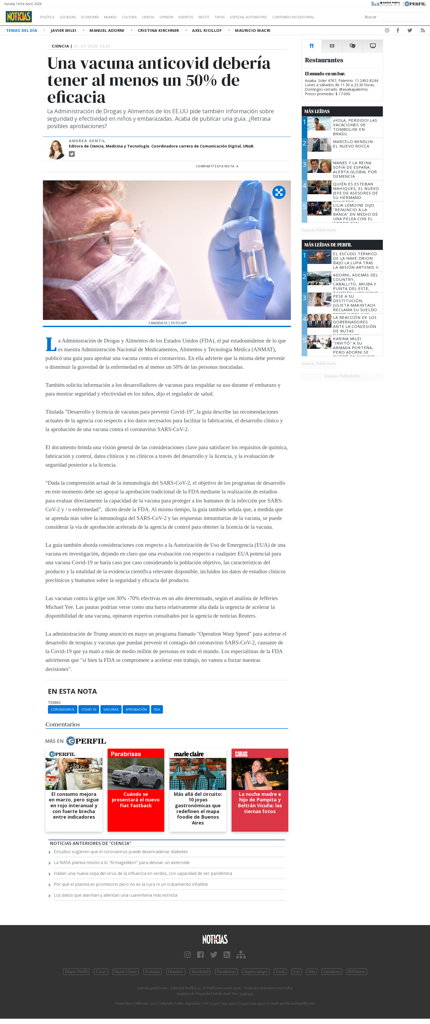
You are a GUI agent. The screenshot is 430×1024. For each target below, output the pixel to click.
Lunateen (331, 971)
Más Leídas (317, 111)
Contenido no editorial (338, 17)
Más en (75, 740)
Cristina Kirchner (159, 30)
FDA (157, 709)
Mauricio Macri (253, 30)
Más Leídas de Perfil (328, 245)
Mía (311, 971)
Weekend (200, 971)
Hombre (175, 971)
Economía (99, 17)
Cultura (145, 17)
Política (49, 17)
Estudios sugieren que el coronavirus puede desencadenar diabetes (121, 851)
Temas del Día (22, 30)
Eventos (211, 17)
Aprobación (136, 709)
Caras (101, 971)
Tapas (250, 17)
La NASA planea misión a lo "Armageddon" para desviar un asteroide (122, 862)
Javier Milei (64, 30)
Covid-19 (88, 709)
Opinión (188, 17)
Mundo (122, 17)
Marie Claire (125, 971)
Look (280, 971)
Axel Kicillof (207, 30)
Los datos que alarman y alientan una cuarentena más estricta (115, 895)
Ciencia (166, 17)
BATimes (357, 971)
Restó (231, 17)
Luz (296, 971)
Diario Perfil (76, 971)
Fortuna (152, 971)
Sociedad (73, 17)
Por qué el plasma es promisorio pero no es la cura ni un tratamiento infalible (131, 884)
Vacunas (111, 709)
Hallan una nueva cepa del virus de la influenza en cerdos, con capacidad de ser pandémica (143, 873)
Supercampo (256, 971)
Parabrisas (226, 971)
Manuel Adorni (108, 30)
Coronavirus (62, 709)
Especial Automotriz (284, 17)
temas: (54, 702)
